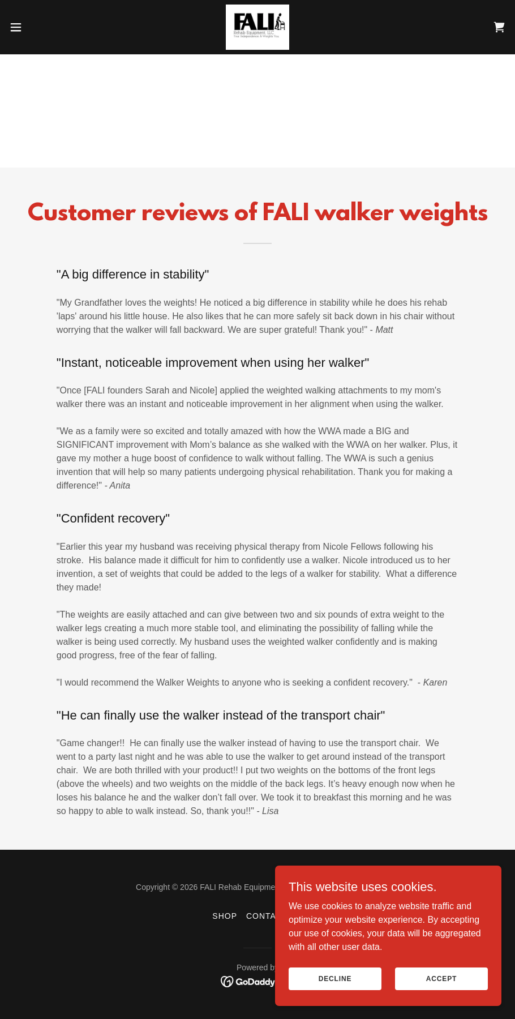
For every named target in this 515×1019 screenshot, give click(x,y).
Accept (441, 978)
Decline (335, 978)
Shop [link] (224, 915)
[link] (257, 27)
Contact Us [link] (274, 915)
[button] (42, 27)
